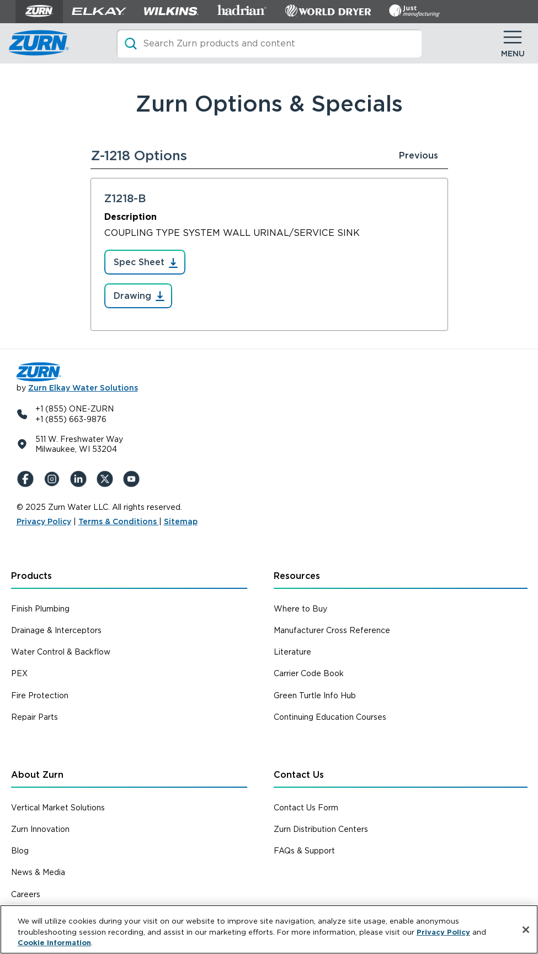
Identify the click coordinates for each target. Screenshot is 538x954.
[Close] (526, 930)
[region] (269, 929)
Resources (297, 576)
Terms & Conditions (118, 521)
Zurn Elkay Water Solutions (83, 387)
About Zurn (37, 774)
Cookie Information (54, 943)
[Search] (269, 43)
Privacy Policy (44, 521)
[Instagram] (54, 479)
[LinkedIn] (81, 479)
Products (31, 576)
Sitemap (181, 521)
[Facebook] (28, 479)
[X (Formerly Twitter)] (107, 479)
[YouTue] (133, 479)
